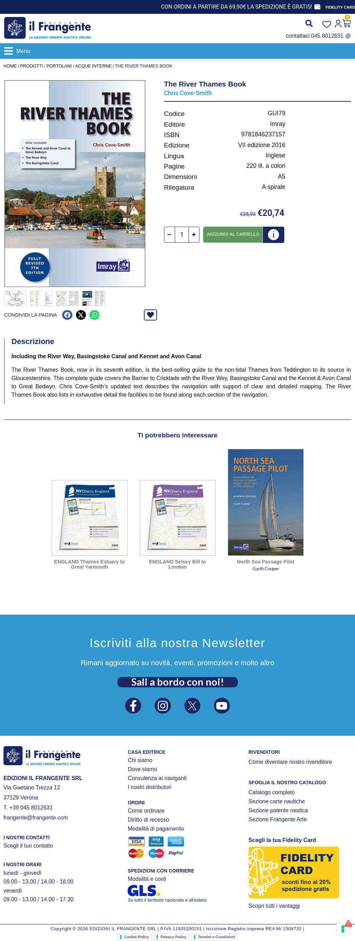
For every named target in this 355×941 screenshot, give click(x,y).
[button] (17, 51)
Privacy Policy (174, 936)
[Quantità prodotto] (182, 235)
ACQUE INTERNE (93, 66)
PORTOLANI (59, 66)
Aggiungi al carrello (233, 234)
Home (10, 66)
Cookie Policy (136, 936)
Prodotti (31, 66)
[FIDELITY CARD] (317, 7)
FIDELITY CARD (340, 7)
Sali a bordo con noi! (177, 681)
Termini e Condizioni (216, 936)
